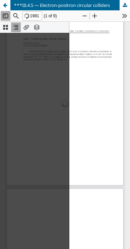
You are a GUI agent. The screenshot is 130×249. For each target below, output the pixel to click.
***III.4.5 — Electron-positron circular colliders (62, 5)
